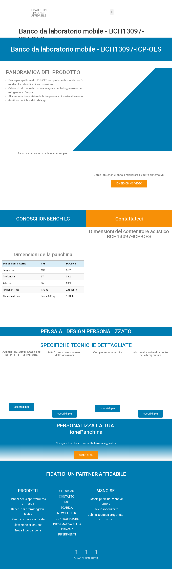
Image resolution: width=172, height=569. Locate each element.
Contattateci (129, 219)
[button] (112, 12)
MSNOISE (105, 490)
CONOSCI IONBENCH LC (43, 219)
